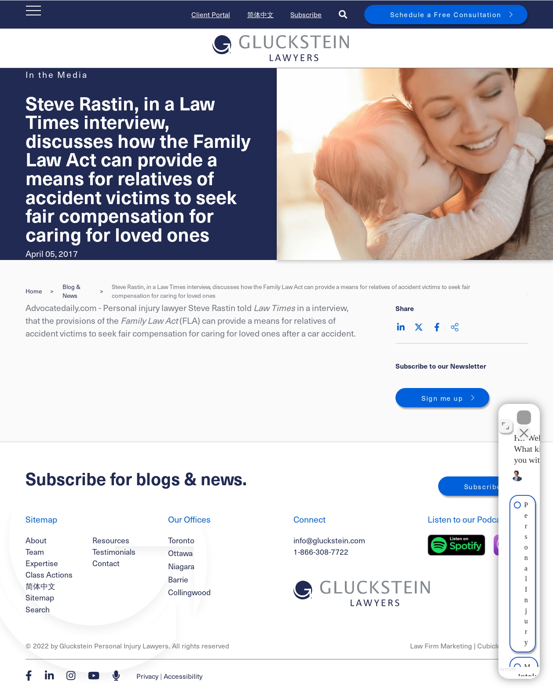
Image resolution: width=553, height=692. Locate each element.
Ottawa (180, 553)
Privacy (147, 676)
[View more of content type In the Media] (57, 74)
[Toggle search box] (343, 14)
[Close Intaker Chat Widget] (524, 411)
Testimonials (114, 551)
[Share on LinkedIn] (401, 327)
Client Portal (210, 14)
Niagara (181, 566)
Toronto (181, 540)
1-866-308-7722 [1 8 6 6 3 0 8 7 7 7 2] (320, 551)
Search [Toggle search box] (38, 609)
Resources (110, 540)
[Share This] (454, 327)
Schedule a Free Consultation (445, 14)
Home (34, 291)
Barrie (178, 579)
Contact (106, 563)
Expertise (42, 563)
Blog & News (71, 291)
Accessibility (183, 676)
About (36, 540)
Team (35, 551)
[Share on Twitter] (418, 327)
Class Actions (49, 574)
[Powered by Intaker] (476, 673)
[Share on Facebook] (437, 327)
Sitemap (40, 597)
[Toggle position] (505, 419)
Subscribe (306, 14)
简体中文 (260, 14)
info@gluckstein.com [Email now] (329, 540)
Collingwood (189, 592)
